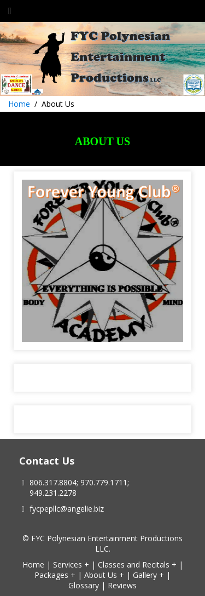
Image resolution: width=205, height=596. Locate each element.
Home (19, 104)
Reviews (122, 585)
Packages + (54, 575)
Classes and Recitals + (137, 564)
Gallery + (148, 575)
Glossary (83, 585)
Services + (71, 564)
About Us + (104, 575)
